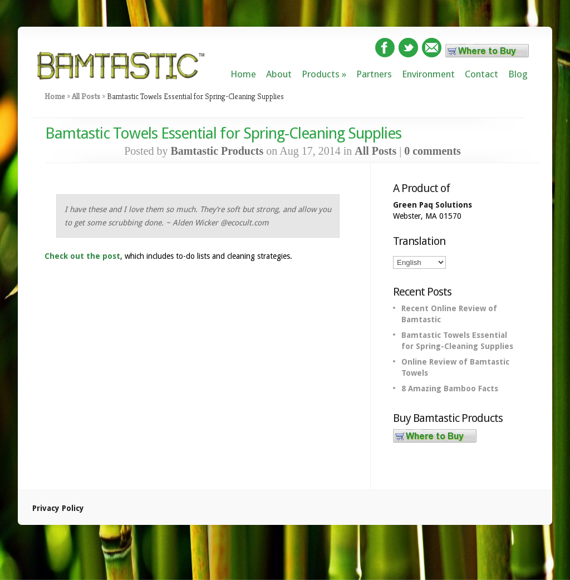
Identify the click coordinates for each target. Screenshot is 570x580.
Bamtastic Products (216, 151)
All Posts (86, 96)
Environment (428, 74)
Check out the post (82, 256)
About (279, 74)
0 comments (432, 151)
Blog (518, 74)
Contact (481, 74)
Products (321, 74)
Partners (374, 74)
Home (243, 74)
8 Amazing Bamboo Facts (449, 388)
